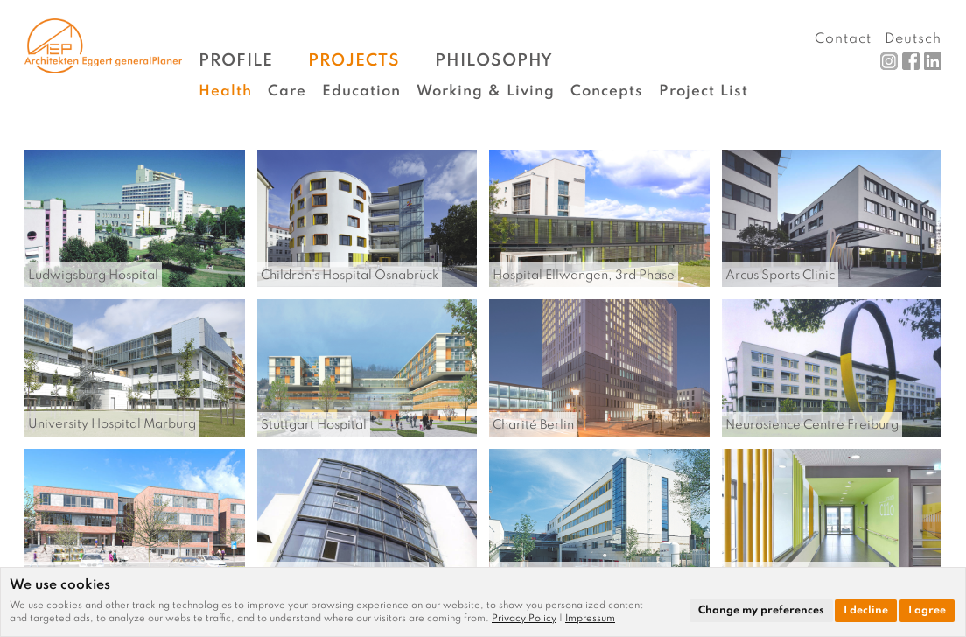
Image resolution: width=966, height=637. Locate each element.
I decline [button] (866, 611)
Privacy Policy (524, 618)
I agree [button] (927, 611)
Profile (236, 60)
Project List (703, 91)
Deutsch (913, 39)
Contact (843, 39)
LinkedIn (933, 61)
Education (361, 91)
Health (225, 91)
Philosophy (494, 60)
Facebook (911, 61)
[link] (528, 618)
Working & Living (485, 91)
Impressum (590, 618)
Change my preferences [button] (761, 611)
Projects (354, 60)
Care (287, 91)
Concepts (606, 91)
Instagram (889, 61)
